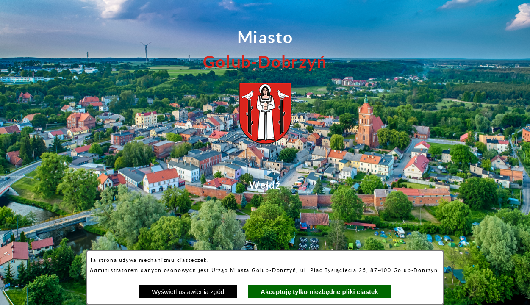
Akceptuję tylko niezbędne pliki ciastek (319, 291)
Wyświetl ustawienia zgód (188, 291)
